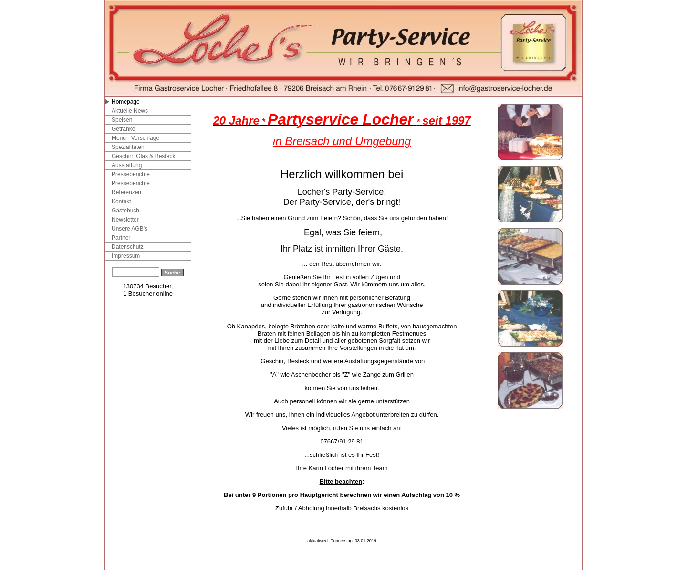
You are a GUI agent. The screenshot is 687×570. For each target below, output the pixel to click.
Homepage (126, 101)
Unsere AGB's (129, 228)
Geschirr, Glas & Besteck (143, 156)
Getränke (123, 129)
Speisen (122, 119)
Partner (121, 237)
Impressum (126, 256)
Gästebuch (125, 210)
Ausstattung (127, 165)
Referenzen (126, 192)
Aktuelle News (130, 110)
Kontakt (121, 201)
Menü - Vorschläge (135, 138)
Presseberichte (131, 174)
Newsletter (125, 219)
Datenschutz (128, 246)
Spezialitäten (128, 147)
